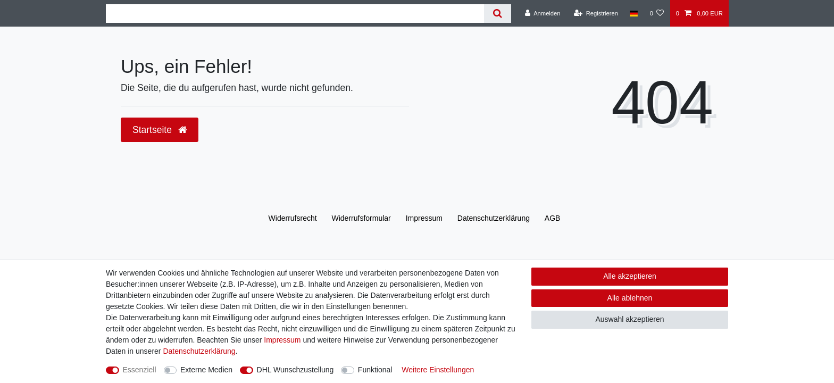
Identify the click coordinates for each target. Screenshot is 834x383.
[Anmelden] (542, 13)
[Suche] (497, 13)
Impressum (424, 218)
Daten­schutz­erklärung (493, 218)
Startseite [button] (159, 129)
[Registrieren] (596, 13)
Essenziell (139, 369)
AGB (553, 218)
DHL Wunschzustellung (295, 369)
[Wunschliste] (657, 13)
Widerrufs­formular (361, 218)
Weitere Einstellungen (438, 369)
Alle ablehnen (630, 298)
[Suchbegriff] (295, 13)
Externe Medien (206, 369)
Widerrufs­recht (293, 218)
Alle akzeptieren (629, 276)
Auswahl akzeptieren (629, 319)
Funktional (375, 369)
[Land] (634, 13)
